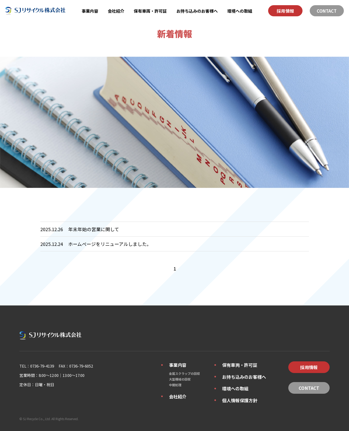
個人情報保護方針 (239, 400)
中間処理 (175, 385)
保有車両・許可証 (150, 11)
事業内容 (90, 11)
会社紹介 (116, 11)
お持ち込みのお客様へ (197, 11)
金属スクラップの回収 (184, 373)
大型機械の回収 (180, 379)
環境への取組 (239, 11)
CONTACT (327, 11)
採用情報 (285, 11)
